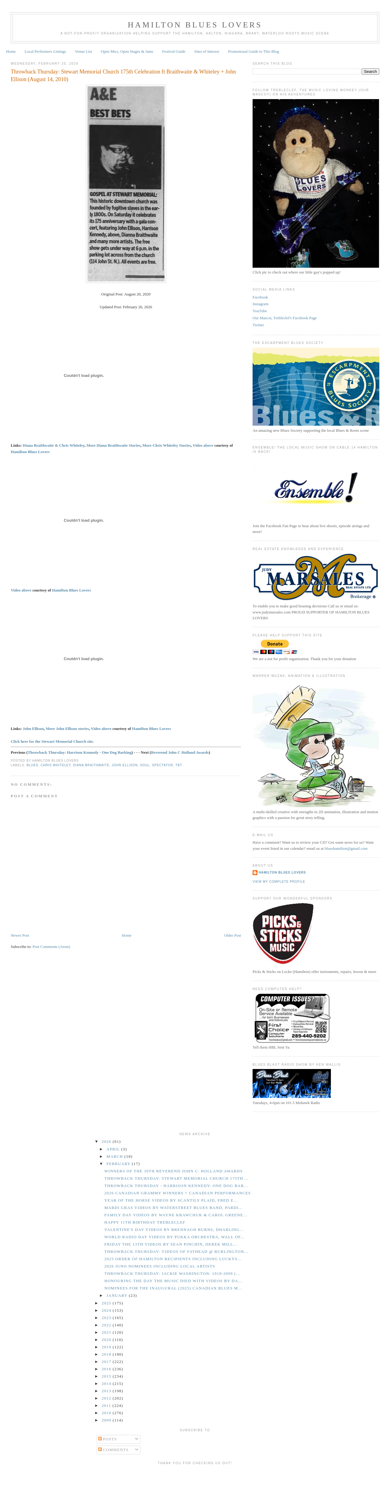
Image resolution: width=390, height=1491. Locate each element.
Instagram (260, 304)
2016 (107, 1369)
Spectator (162, 765)
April (114, 1149)
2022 (107, 1325)
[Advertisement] (195, 1477)
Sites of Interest (206, 51)
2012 (107, 1398)
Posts (107, 1439)
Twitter (258, 325)
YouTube (260, 311)
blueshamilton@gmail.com (345, 848)
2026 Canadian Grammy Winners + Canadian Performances (177, 1193)
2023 (107, 1317)
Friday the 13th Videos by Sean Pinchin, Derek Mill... (170, 1244)
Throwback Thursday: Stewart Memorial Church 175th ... (176, 1178)
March (116, 1156)
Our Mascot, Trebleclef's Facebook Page (285, 318)
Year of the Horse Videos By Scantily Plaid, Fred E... (171, 1200)
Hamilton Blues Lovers (195, 24)
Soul (145, 765)
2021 (107, 1332)
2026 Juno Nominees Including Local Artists (159, 1266)
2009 (107, 1420)
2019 (107, 1347)
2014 (107, 1383)
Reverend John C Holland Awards (180, 752)
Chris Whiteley (56, 765)
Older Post (232, 935)
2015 (107, 1376)
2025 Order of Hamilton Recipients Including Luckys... (173, 1259)
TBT (179, 765)
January (118, 1295)
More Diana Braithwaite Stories (113, 445)
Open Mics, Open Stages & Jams (127, 51)
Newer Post (20, 935)
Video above (203, 445)
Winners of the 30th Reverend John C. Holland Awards (173, 1171)
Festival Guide (173, 51)
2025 (107, 1303)
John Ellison (33, 728)
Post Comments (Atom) (51, 946)
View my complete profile (279, 881)
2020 (107, 1339)
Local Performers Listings (45, 51)
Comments (113, 1449)
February (119, 1163)
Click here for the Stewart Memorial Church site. (52, 741)
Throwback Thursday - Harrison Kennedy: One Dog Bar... (176, 1185)
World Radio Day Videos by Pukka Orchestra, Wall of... (174, 1237)
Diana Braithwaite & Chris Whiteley (54, 445)
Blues (32, 765)
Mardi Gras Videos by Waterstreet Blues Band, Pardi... (173, 1207)
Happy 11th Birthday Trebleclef (144, 1222)
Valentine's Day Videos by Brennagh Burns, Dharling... (174, 1229)
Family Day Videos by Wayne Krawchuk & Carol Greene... (175, 1215)
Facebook (260, 297)
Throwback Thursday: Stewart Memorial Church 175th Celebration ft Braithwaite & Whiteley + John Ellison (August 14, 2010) (123, 75)
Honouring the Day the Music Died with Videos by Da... (173, 1280)
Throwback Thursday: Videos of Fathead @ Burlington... (176, 1251)
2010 (107, 1413)
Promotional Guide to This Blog (253, 51)
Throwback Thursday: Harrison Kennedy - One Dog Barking (80, 752)
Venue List (83, 51)
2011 (107, 1405)
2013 (107, 1391)
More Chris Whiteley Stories (166, 445)
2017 (107, 1361)
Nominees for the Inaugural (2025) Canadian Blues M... (173, 1288)
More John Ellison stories (67, 728)
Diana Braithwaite (91, 765)
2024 (107, 1310)
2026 (107, 1141)
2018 (107, 1354)
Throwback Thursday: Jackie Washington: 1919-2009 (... (172, 1273)
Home (11, 51)
